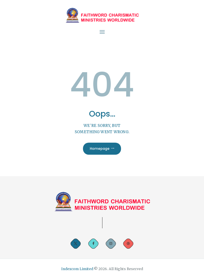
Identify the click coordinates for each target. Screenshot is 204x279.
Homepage (100, 148)
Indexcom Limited (77, 269)
